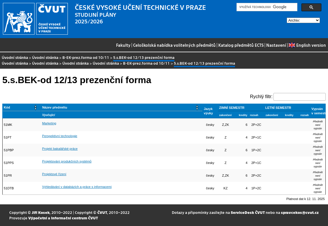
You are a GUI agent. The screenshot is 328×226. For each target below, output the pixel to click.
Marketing (49, 123)
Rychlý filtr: (261, 96)
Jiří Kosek (41, 212)
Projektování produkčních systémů (67, 161)
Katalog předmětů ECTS (241, 45)
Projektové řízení (54, 174)
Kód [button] (7, 107)
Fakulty (123, 45)
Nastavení (276, 45)
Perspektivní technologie (59, 136)
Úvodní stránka (15, 57)
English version (307, 45)
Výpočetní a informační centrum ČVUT (63, 218)
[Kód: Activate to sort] (22, 107)
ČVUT (102, 212)
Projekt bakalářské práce (60, 148)
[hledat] (266, 7)
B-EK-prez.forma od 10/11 (85, 57)
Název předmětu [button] (54, 107)
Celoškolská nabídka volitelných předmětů (174, 45)
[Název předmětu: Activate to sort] (122, 107)
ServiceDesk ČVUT (248, 212)
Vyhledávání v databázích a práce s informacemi (77, 186)
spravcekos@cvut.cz (300, 212)
